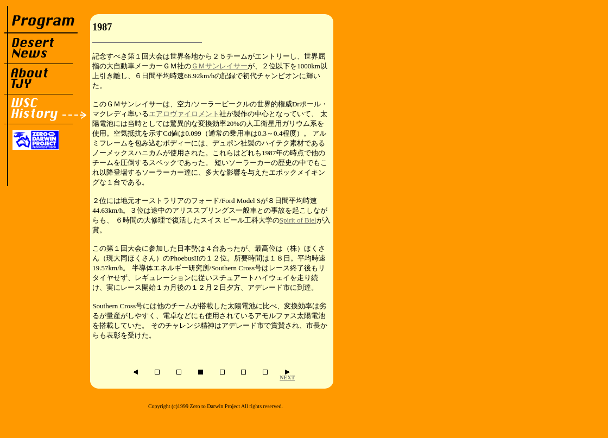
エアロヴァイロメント (184, 114)
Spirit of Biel (298, 220)
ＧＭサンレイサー (219, 66)
